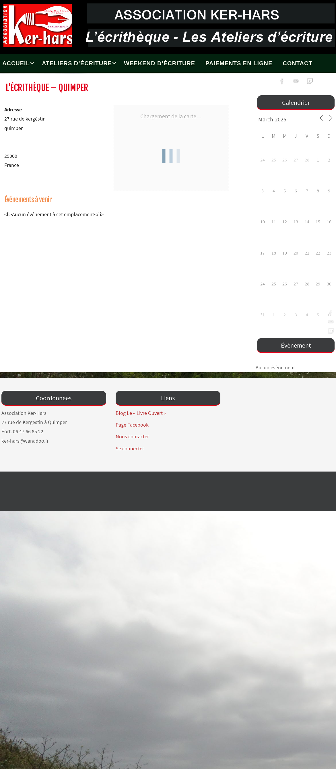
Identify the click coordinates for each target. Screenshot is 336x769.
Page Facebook (132, 424)
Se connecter (130, 448)
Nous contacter (132, 436)
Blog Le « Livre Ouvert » (141, 413)
